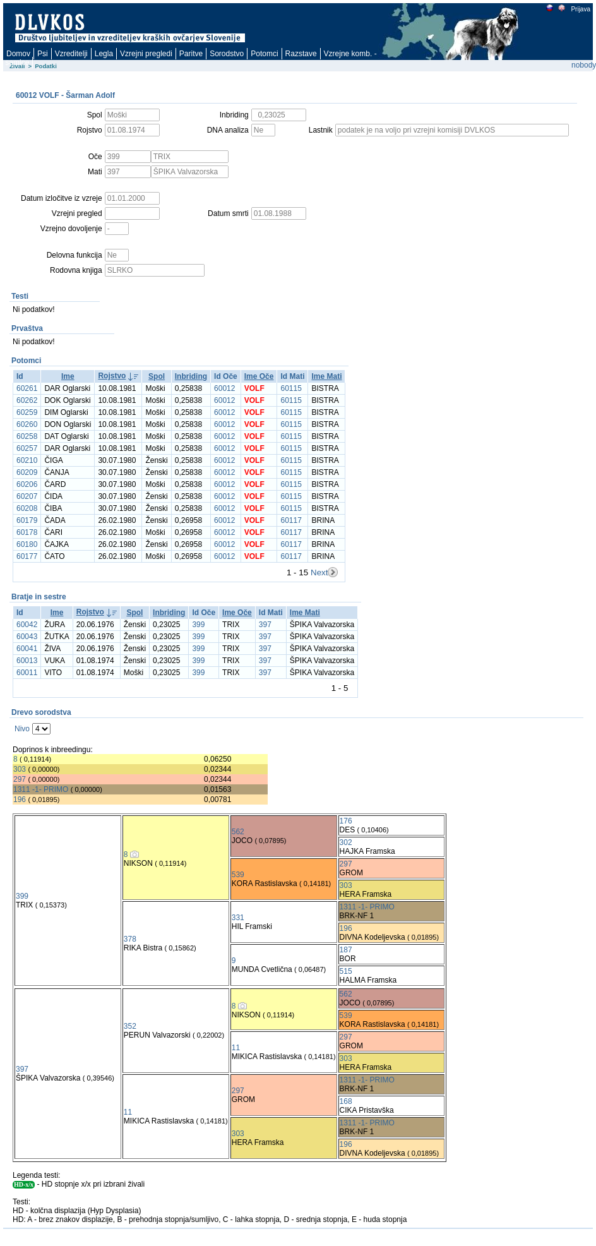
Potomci (264, 53)
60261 (26, 388)
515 (346, 971)
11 (236, 1047)
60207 (26, 496)
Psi (42, 53)
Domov (18, 53)
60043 (26, 636)
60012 (224, 388)
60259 (26, 412)
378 (130, 939)
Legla (104, 53)
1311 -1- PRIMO (40, 789)
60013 (26, 660)
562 (238, 831)
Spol (156, 376)
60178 (26, 532)
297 (19, 779)
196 (19, 799)
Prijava (580, 9)
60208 (26, 508)
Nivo (22, 728)
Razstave (301, 53)
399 (198, 624)
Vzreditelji (71, 53)
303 (19, 769)
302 (346, 842)
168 (346, 1101)
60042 (26, 624)
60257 (26, 448)
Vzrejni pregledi (146, 53)
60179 (26, 520)
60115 (290, 388)
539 (238, 874)
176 (346, 821)
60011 (26, 672)
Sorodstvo (227, 53)
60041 (26, 648)
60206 (26, 484)
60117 (290, 520)
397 (265, 624)
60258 (26, 436)
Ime (67, 376)
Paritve (191, 53)
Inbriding (191, 376)
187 (346, 949)
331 (238, 917)
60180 (26, 544)
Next (319, 572)
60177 (26, 556)
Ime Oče (259, 376)
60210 (26, 460)
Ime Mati (326, 376)
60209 (26, 472)
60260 (26, 424)
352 (130, 1026)
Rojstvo (112, 375)
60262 (26, 400)
